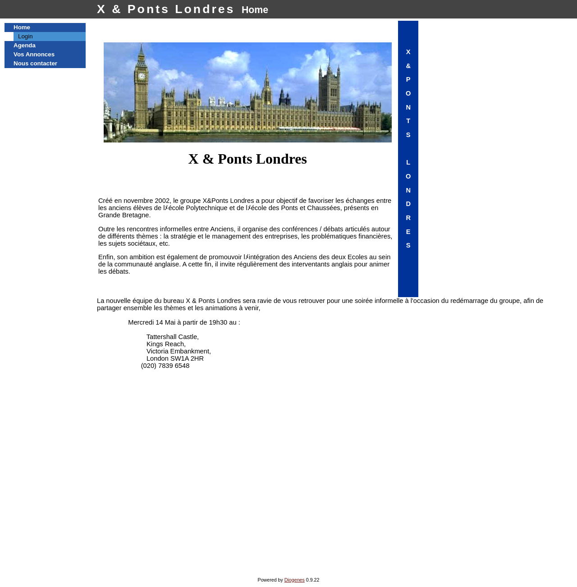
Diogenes (294, 579)
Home (22, 27)
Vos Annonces (34, 54)
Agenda (25, 45)
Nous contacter (35, 63)
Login (25, 36)
